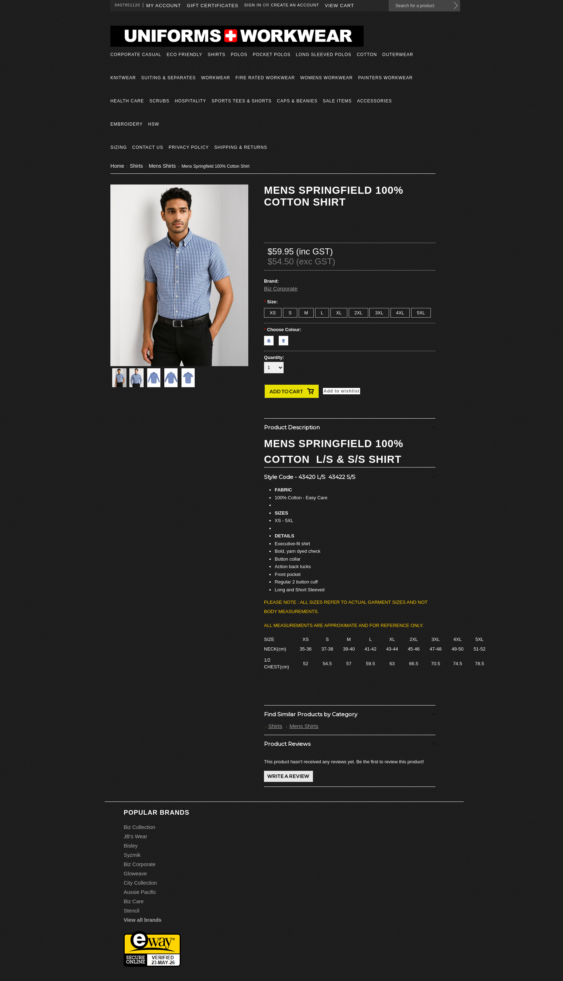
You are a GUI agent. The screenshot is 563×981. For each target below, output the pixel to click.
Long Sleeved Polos (323, 54)
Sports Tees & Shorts (241, 100)
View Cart (339, 5)
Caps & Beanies (297, 100)
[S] (290, 313)
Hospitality (190, 100)
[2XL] (358, 313)
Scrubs (159, 100)
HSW (153, 124)
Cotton (367, 54)
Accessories (374, 100)
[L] (322, 313)
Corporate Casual (135, 54)
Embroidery (126, 124)
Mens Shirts (162, 166)
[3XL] (379, 313)
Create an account (295, 5)
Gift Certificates (213, 5)
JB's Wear (135, 836)
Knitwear (123, 77)
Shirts (216, 54)
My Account (163, 5)
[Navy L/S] (271, 339)
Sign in (252, 5)
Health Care (127, 100)
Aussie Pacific (140, 892)
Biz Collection (139, 827)
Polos (239, 54)
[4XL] (400, 313)
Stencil (131, 911)
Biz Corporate (281, 288)
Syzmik (132, 855)
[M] (306, 313)
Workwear (215, 77)
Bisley (131, 846)
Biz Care (134, 901)
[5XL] (421, 313)
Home (117, 166)
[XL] (339, 313)
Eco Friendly (184, 54)
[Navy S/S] (285, 339)
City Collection (140, 883)
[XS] (273, 313)
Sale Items (337, 100)
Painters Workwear (385, 77)
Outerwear (397, 54)
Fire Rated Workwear (265, 77)
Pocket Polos (271, 54)
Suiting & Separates (168, 77)
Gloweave (135, 873)
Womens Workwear (326, 77)
